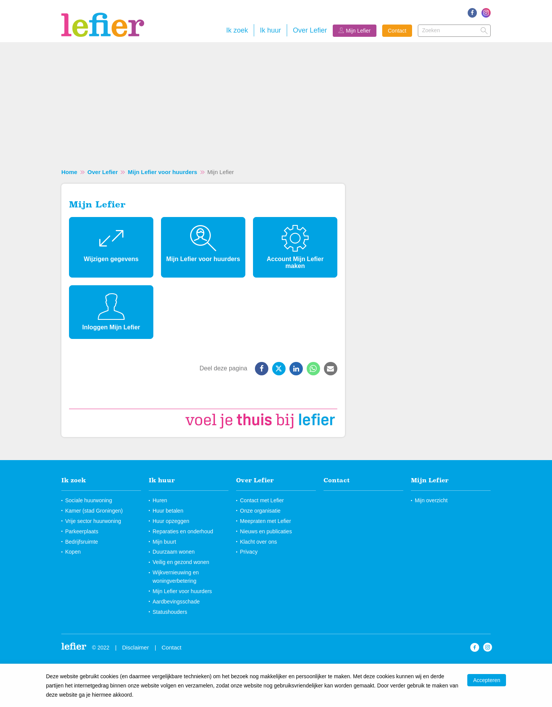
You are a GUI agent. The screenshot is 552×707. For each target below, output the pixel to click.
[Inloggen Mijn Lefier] (111, 312)
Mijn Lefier (358, 31)
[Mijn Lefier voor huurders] (203, 247)
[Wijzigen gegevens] (111, 247)
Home (69, 172)
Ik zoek (237, 30)
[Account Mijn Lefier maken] (295, 247)
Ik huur (270, 30)
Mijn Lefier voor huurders (162, 172)
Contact (397, 31)
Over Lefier (310, 30)
